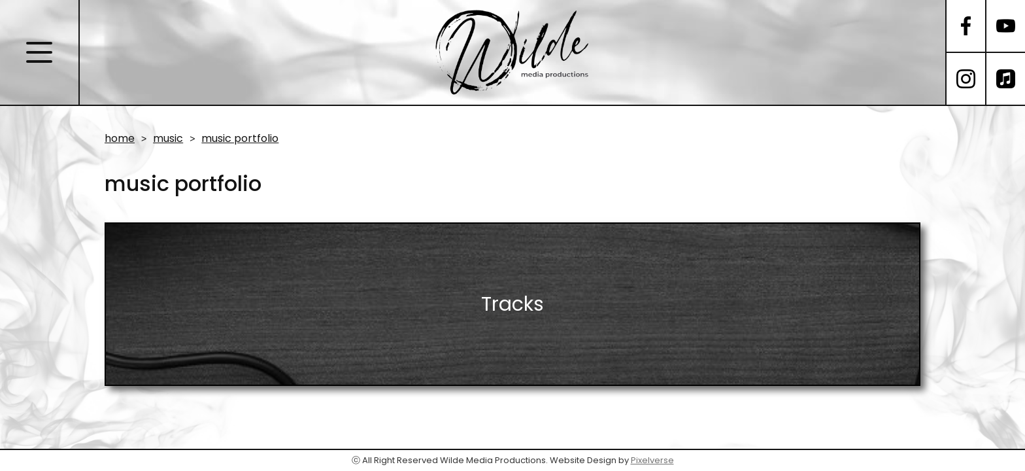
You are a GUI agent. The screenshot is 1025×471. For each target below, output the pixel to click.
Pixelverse (652, 460)
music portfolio (239, 138)
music (168, 138)
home (120, 138)
